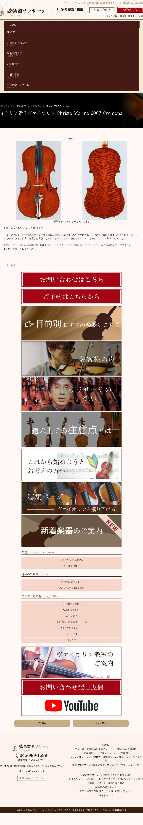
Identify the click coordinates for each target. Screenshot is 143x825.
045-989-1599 (70, 9)
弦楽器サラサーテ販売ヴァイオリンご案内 (106, 753)
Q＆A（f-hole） (71, 610)
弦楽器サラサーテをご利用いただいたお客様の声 (105, 774)
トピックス (71, 634)
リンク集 (71, 640)
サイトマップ (106, 795)
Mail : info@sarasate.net (31, 771)
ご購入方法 (71, 75)
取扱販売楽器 (71, 54)
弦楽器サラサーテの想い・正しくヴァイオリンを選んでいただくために (106, 779)
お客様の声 (71, 65)
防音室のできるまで (71, 582)
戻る (11, 265)
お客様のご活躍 (71, 604)
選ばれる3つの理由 (71, 44)
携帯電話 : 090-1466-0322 (31, 760)
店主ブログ (71, 616)
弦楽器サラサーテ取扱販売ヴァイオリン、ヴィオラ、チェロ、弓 (105, 764)
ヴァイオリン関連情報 (71, 560)
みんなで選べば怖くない (71, 588)
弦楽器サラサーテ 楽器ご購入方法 (105, 783)
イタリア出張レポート (71, 628)
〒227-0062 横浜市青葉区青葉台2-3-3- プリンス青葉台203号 (31, 766)
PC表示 (42, 723)
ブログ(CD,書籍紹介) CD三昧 (71, 622)
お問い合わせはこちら (31, 778)
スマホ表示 (101, 723)
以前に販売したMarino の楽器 (19, 245)
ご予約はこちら (130, 9)
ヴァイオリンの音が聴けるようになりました (77, 245)
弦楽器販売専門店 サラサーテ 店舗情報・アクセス (106, 791)
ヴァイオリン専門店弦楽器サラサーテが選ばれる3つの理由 (106, 749)
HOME (71, 33)
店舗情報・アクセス (71, 86)
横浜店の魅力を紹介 (105, 787)
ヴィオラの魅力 (72, 566)
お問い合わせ (102, 9)
